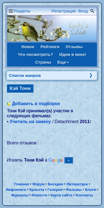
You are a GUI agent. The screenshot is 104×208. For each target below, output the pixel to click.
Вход (83, 11)
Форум (38, 184)
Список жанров (25, 75)
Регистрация (64, 11)
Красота (37, 190)
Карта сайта (61, 195)
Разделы (22, 11)
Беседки (55, 184)
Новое (27, 46)
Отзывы (74, 46)
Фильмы (74, 190)
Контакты (84, 195)
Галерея (55, 190)
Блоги (90, 190)
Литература (77, 184)
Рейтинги (49, 46)
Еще (63, 62)
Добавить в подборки (36, 103)
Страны (43, 62)
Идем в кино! (72, 54)
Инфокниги (16, 190)
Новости (39, 195)
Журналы (19, 195)
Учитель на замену (30, 121)
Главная (21, 184)
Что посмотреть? (35, 54)
